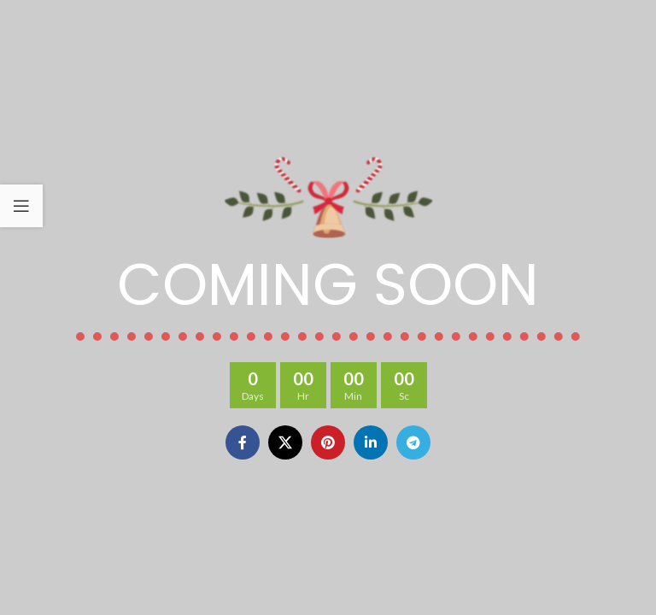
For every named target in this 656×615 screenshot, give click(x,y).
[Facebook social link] (243, 442)
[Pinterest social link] (328, 442)
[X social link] (285, 442)
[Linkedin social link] (371, 442)
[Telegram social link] (413, 442)
